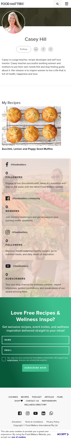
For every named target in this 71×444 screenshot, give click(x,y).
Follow (23, 49)
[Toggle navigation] (66, 4)
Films (60, 397)
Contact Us (32, 401)
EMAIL (8, 350)
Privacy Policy (53, 422)
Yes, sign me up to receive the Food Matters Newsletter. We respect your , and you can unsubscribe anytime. (37, 359)
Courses (13, 397)
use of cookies (19, 437)
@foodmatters (18, 165)
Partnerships (49, 401)
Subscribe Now (35, 368)
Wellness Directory (35, 405)
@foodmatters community (26, 199)
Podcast (37, 397)
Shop (18, 401)
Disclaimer (16, 422)
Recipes (25, 397)
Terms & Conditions (34, 422)
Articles (49, 397)
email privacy (12, 360)
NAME (7, 340)
